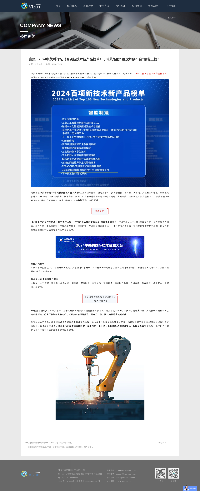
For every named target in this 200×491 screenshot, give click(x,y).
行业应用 (111, 6)
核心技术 (65, 6)
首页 (53, 6)
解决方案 (96, 8)
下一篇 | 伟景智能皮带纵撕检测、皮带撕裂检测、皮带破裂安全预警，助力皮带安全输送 (54, 447)
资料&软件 (142, 8)
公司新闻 (126, 8)
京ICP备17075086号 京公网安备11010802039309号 (79, 481)
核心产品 (80, 8)
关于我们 (158, 8)
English (172, 6)
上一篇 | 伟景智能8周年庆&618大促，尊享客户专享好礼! (41, 442)
